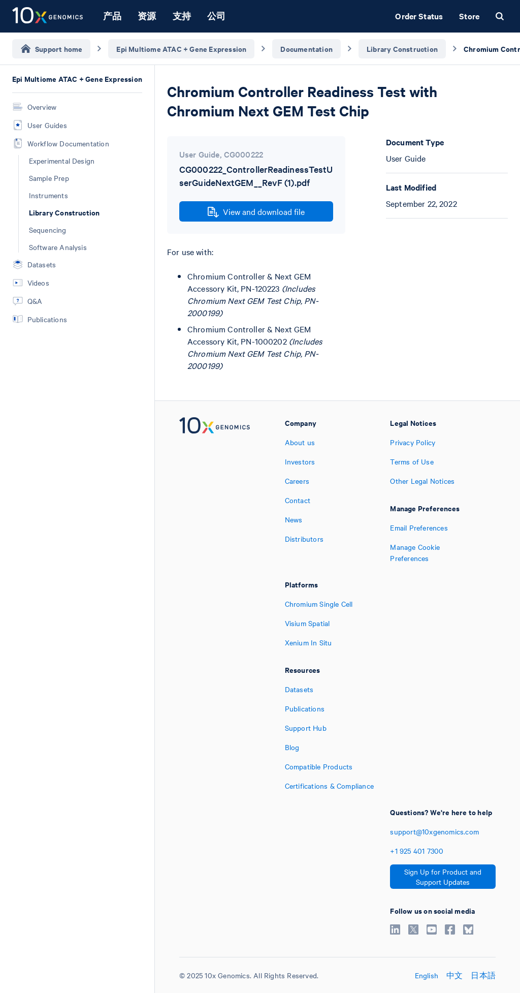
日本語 (483, 975)
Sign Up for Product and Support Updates (442, 876)
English (426, 975)
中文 (454, 975)
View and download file (256, 212)
